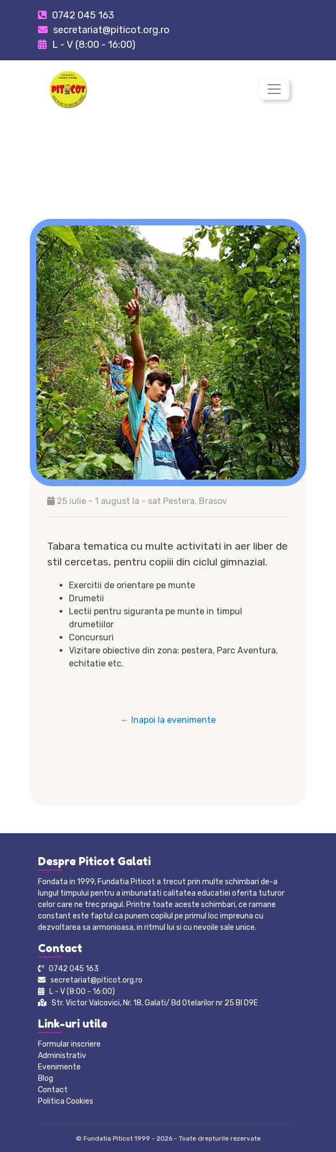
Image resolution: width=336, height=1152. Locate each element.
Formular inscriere (69, 1044)
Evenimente (59, 1067)
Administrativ (62, 1055)
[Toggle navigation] (274, 89)
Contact (53, 1089)
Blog (45, 1078)
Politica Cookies (65, 1101)
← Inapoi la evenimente (168, 720)
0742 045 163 (83, 15)
